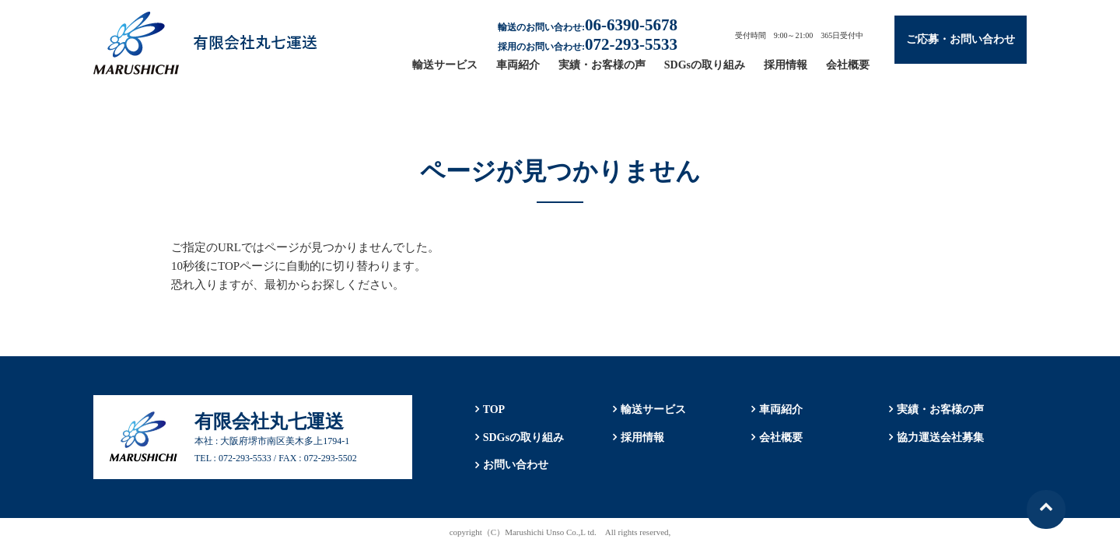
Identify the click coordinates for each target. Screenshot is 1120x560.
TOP (493, 409)
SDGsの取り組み (704, 65)
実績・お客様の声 (602, 65)
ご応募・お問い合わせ (960, 39)
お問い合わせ (515, 465)
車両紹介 (518, 65)
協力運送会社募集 (940, 437)
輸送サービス (445, 65)
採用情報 (785, 65)
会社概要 (848, 65)
